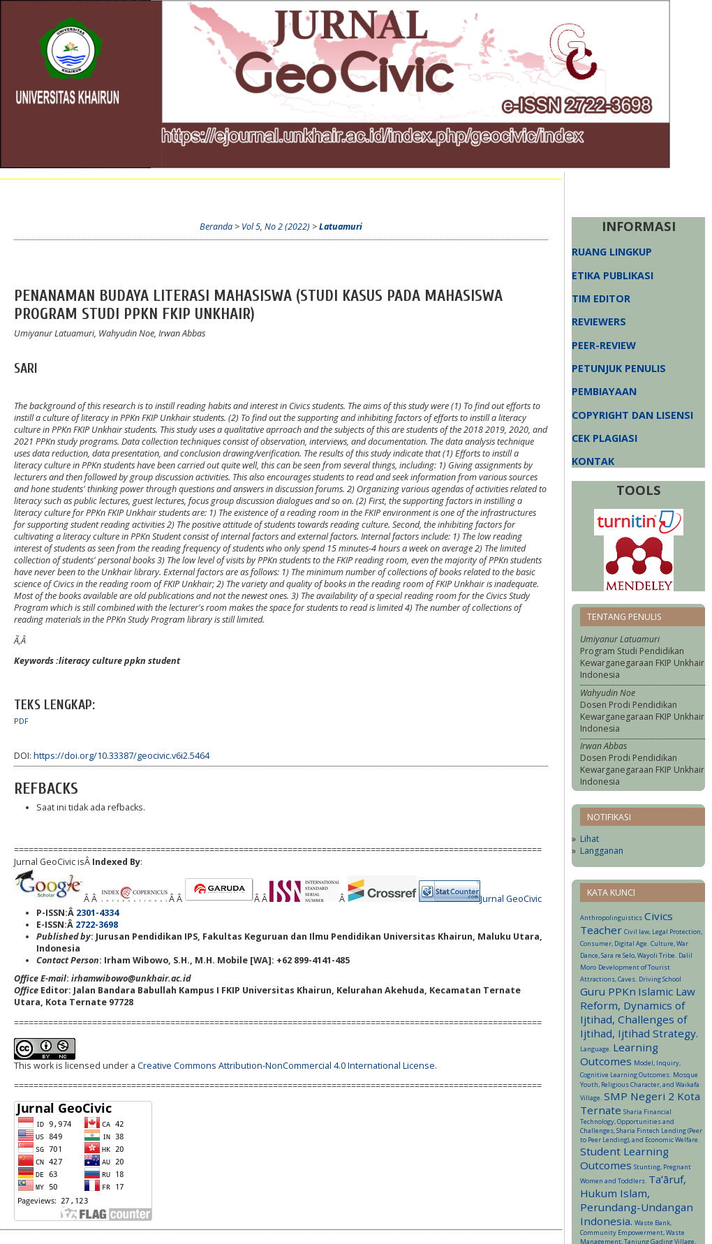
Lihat (589, 839)
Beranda (33, 193)
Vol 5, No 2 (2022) (276, 226)
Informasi (376, 193)
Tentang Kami (98, 193)
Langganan (601, 851)
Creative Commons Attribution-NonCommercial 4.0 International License (286, 1066)
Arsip (326, 193)
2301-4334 (97, 913)
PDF (21, 721)
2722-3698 (96, 925)
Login (159, 193)
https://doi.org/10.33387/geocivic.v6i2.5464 (121, 756)
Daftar (203, 193)
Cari (242, 193)
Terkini (283, 193)
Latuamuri (340, 226)
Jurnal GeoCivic (511, 899)
